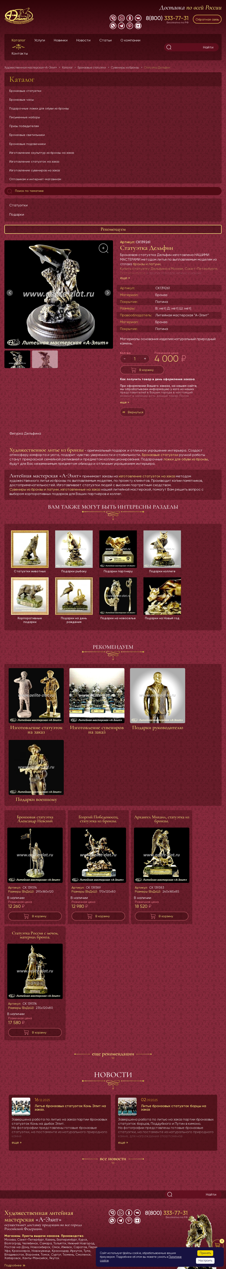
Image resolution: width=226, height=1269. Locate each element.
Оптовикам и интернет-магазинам (35, 179)
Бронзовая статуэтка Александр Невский (35, 819)
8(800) (167, 18)
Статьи (105, 40)
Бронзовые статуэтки (25, 91)
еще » (125, 278)
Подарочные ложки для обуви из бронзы (39, 108)
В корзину (146, 370)
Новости (83, 40)
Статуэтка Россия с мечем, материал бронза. (35, 935)
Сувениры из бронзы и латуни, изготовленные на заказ (54, 489)
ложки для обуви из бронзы (186, 459)
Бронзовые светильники (27, 135)
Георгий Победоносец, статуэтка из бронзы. (98, 819)
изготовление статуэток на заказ (147, 476)
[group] (58, 294)
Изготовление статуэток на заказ (34, 161)
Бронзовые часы (21, 99)
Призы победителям (24, 126)
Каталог (18, 40)
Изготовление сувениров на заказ (34, 170)
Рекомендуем (113, 229)
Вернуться (135, 412)
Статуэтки (18, 205)
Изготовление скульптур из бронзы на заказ (41, 152)
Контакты (20, 53)
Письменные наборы (24, 117)
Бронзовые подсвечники (27, 144)
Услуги (39, 40)
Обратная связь (207, 19)
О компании (130, 40)
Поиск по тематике (25, 191)
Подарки (16, 214)
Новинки (61, 40)
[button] (108, 293)
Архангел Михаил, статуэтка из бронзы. (161, 819)
